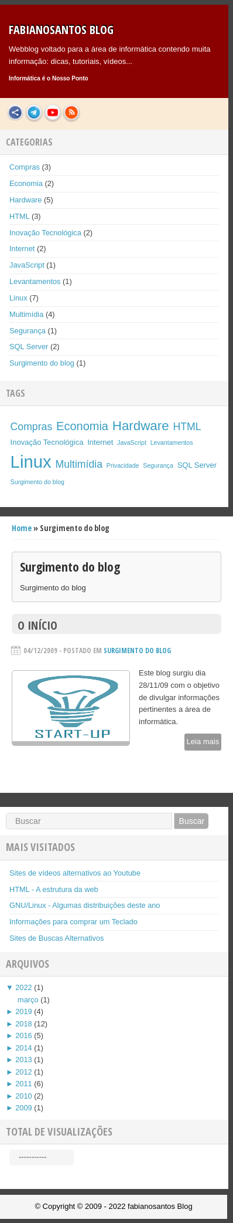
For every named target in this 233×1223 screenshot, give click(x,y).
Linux (18, 297)
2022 (23, 987)
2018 (23, 1023)
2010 (23, 1096)
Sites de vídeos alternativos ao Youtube (75, 873)
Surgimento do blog (41, 363)
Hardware (25, 199)
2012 (23, 1071)
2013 (23, 1059)
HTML (19, 216)
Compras (24, 167)
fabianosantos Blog (61, 30)
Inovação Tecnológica (45, 232)
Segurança (27, 330)
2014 (23, 1047)
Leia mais (203, 741)
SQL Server (28, 346)
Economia (26, 183)
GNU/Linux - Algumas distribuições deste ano (84, 905)
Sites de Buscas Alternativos (56, 938)
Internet (22, 248)
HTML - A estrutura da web (53, 889)
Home (22, 527)
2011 (23, 1083)
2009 (23, 1107)
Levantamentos (35, 281)
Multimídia (26, 314)
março (28, 999)
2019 (23, 1011)
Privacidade (123, 465)
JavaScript (26, 265)
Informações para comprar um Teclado (73, 921)
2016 (23, 1035)
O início (37, 625)
